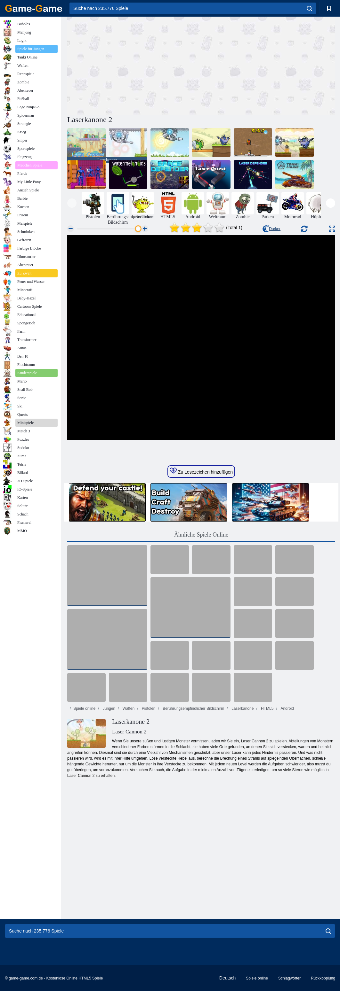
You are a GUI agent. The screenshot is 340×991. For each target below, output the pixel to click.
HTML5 (267, 708)
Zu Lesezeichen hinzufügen (201, 471)
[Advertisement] (134, 65)
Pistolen (148, 708)
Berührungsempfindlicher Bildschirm (193, 708)
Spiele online (84, 708)
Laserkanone (242, 708)
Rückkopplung (323, 978)
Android (287, 708)
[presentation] (72, 203)
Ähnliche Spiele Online (201, 534)
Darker (271, 228)
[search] (309, 8)
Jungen (108, 708)
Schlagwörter (289, 978)
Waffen (127, 708)
